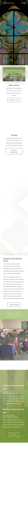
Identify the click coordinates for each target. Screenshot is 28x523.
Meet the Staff (14, 314)
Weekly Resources (14, 151)
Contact (14, 435)
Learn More (14, 304)
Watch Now (14, 100)
